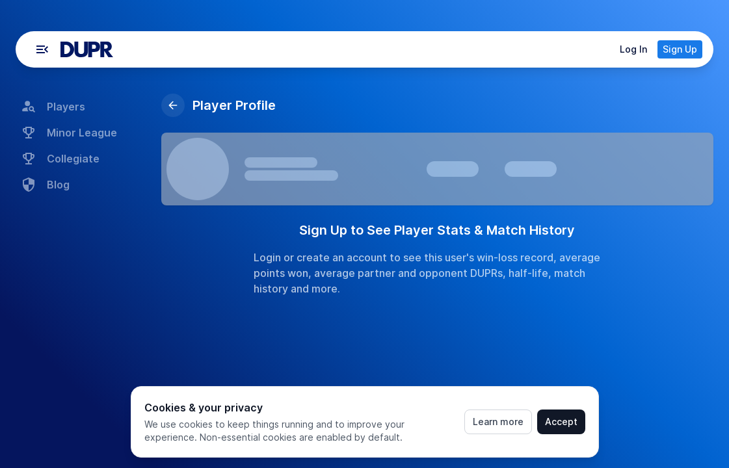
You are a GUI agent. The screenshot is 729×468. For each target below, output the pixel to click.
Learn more (498, 421)
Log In (633, 49)
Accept (561, 421)
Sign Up (680, 49)
